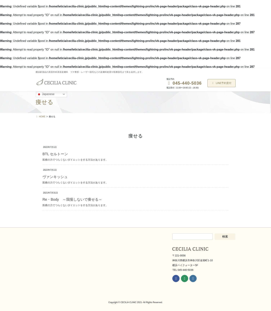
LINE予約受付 (221, 83)
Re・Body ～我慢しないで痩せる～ (72, 199)
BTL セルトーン (55, 154)
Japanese (46, 94)
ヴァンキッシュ (55, 177)
